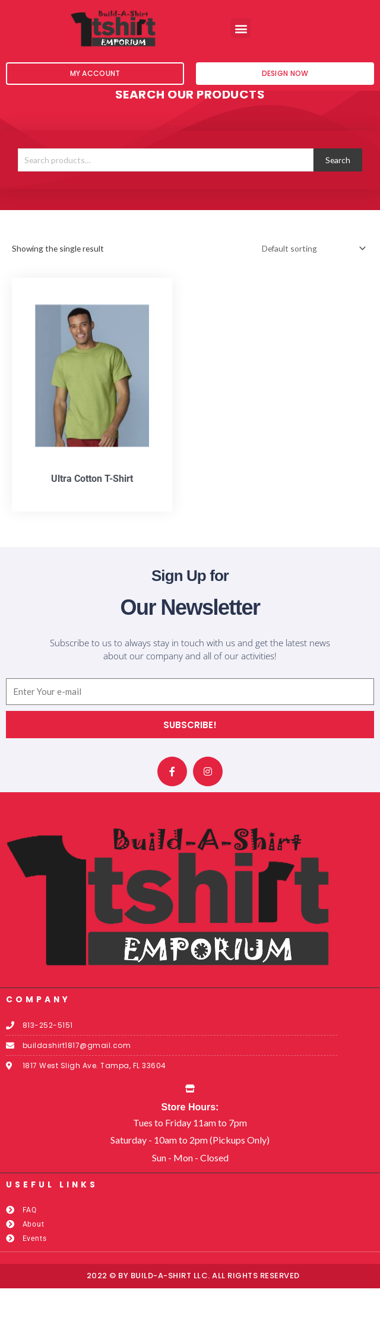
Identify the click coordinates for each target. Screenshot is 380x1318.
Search (337, 190)
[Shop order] (311, 278)
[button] (241, 28)
